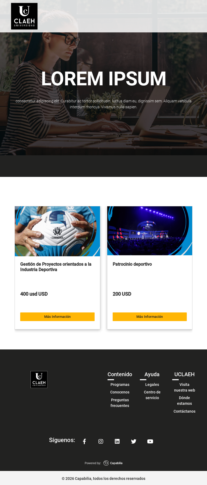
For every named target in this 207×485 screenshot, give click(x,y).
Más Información (57, 316)
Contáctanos (184, 410)
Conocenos (119, 391)
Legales (152, 383)
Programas (120, 383)
